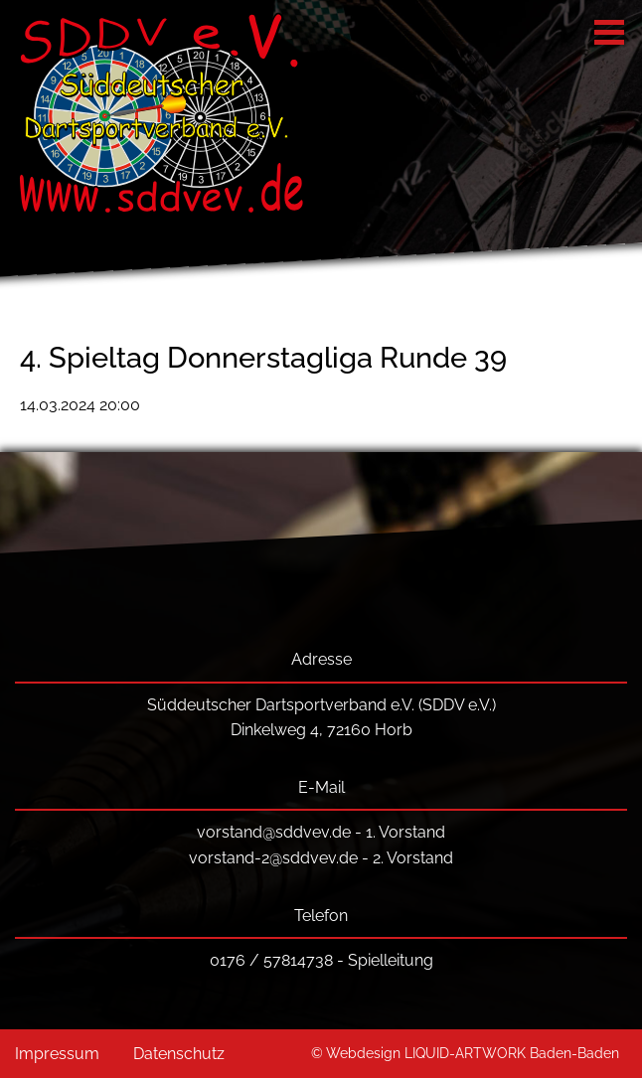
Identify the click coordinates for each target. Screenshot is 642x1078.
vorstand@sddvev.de (274, 832)
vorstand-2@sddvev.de (273, 857)
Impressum (57, 1053)
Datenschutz (179, 1053)
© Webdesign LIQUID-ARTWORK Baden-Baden (465, 1052)
